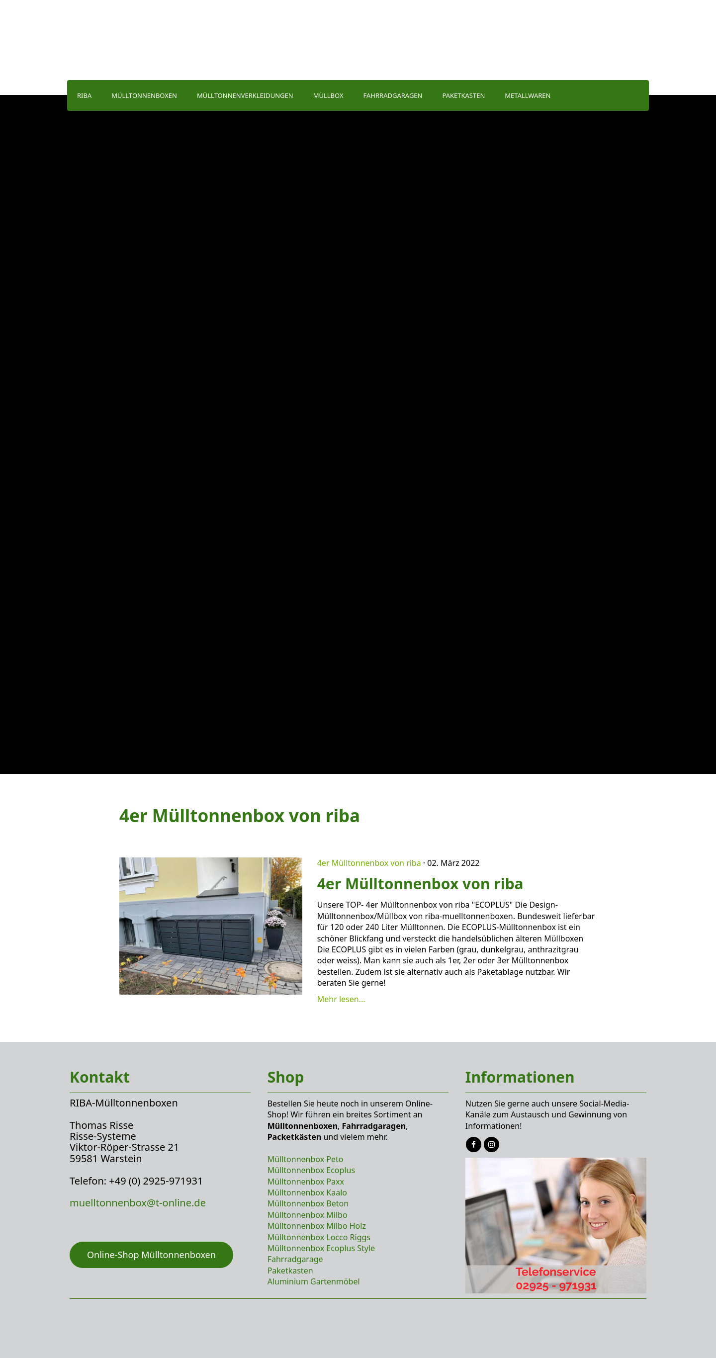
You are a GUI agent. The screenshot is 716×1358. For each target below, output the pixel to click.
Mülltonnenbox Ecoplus (311, 1170)
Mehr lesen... (341, 999)
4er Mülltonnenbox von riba (369, 862)
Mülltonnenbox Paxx (306, 1181)
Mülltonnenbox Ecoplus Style (321, 1248)
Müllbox (328, 95)
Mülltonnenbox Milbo (308, 1214)
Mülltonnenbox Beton (308, 1203)
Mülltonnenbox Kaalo (307, 1192)
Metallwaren (527, 95)
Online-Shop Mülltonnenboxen (151, 1255)
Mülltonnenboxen (144, 95)
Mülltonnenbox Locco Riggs (319, 1237)
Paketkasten (463, 95)
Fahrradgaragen (393, 95)
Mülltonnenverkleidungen (245, 95)
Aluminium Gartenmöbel (314, 1281)
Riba (84, 95)
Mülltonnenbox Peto (306, 1159)
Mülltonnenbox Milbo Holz (317, 1225)
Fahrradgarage (295, 1259)
